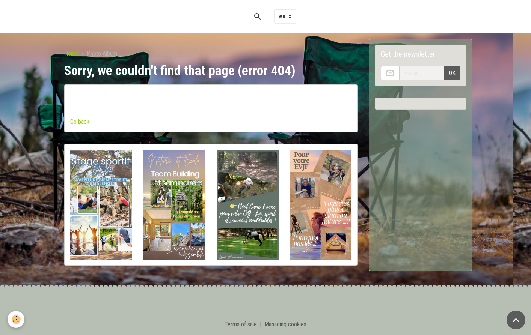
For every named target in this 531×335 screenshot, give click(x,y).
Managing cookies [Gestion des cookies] (285, 324)
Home (71, 53)
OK (452, 73)
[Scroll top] (516, 320)
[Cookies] (16, 319)
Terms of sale (241, 324)
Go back (79, 121)
